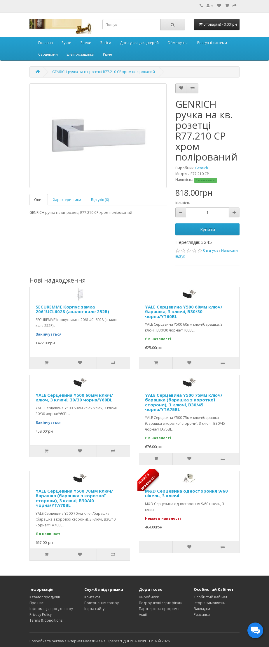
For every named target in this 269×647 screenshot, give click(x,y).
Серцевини (48, 54)
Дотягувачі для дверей (139, 42)
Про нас (36, 602)
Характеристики (67, 199)
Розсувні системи (212, 42)
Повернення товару (101, 602)
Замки (85, 42)
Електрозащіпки (80, 54)
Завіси (105, 42)
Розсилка (202, 614)
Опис (38, 199)
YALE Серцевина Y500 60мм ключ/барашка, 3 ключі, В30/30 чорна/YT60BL (183, 311)
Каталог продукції (44, 597)
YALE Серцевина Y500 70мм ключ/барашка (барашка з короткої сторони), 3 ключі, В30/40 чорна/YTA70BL (74, 498)
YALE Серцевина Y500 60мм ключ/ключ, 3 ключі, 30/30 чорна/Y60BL (74, 397)
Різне (107, 54)
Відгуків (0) (100, 199)
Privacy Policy (40, 614)
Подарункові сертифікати (161, 602)
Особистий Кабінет (210, 597)
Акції (143, 614)
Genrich (201, 167)
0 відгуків (210, 250)
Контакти (92, 597)
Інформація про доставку (51, 608)
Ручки (66, 42)
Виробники (149, 597)
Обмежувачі (177, 42)
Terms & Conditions (45, 620)
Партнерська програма (159, 608)
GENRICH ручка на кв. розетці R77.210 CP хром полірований (103, 71)
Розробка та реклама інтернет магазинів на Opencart (75, 641)
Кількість (182, 202)
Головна (45, 42)
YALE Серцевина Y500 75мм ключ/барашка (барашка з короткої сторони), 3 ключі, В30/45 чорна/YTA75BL (183, 402)
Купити (207, 229)
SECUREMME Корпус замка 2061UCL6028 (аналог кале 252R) (72, 309)
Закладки (202, 608)
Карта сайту (94, 608)
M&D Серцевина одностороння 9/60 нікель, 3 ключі (186, 493)
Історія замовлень (209, 602)
